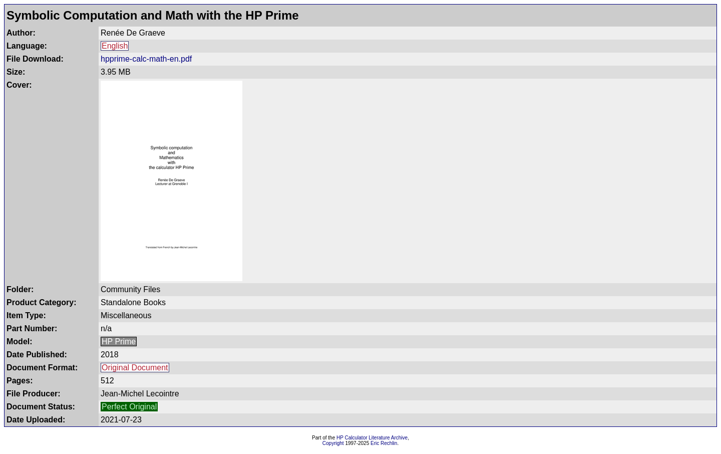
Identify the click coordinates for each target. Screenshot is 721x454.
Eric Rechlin (384, 443)
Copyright (333, 443)
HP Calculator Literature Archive (372, 437)
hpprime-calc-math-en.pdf (146, 59)
